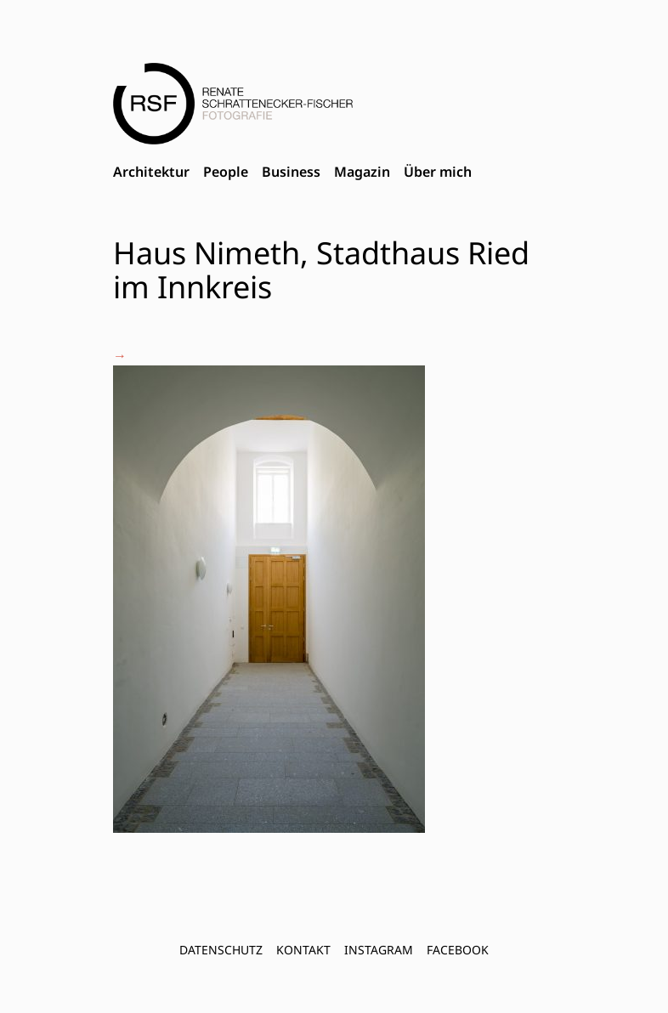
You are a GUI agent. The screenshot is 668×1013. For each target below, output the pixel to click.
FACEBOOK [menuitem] (458, 950)
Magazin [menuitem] (362, 171)
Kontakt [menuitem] (303, 950)
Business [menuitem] (291, 171)
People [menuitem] (225, 171)
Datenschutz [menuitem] (221, 950)
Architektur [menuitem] (151, 171)
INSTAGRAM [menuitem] (378, 950)
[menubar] (292, 172)
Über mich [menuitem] (438, 171)
